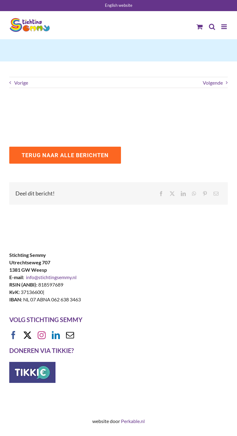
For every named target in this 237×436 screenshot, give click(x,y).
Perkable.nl (133, 421)
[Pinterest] (204, 194)
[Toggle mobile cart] (200, 26)
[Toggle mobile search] (212, 26)
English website (118, 5)
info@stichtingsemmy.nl (51, 277)
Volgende (213, 83)
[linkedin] (56, 335)
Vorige (21, 83)
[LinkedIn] (183, 194)
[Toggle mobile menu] (224, 26)
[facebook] (13, 335)
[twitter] (27, 335)
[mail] (70, 335)
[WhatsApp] (194, 194)
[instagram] (42, 335)
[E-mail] (216, 194)
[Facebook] (161, 194)
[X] (172, 194)
